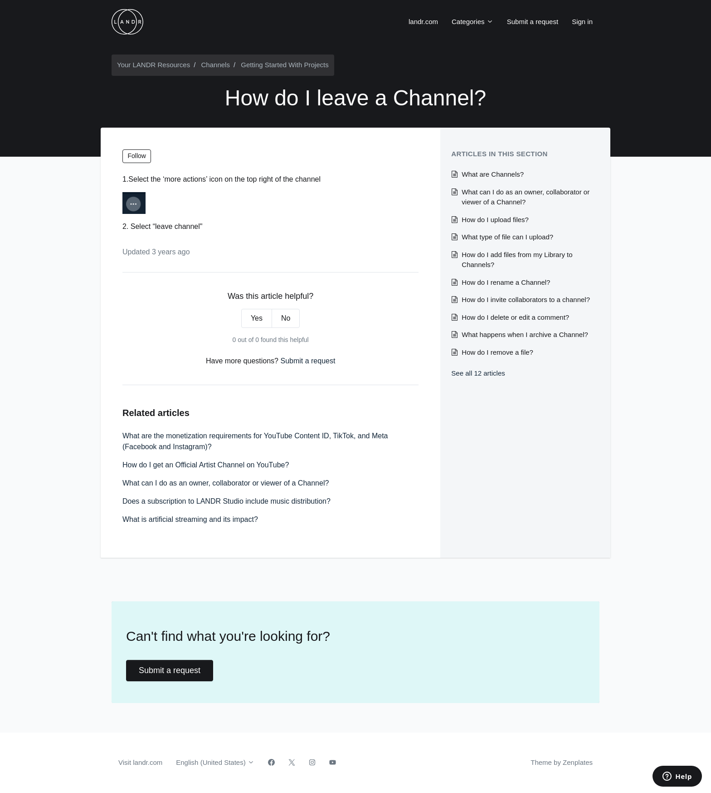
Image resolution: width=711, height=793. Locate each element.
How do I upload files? (495, 219)
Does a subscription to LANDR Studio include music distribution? (226, 501)
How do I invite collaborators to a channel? (526, 299)
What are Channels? (493, 174)
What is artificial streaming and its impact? (190, 519)
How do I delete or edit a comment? (515, 317)
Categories (472, 21)
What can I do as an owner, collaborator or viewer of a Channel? (225, 483)
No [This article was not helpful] (285, 318)
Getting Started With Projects (284, 65)
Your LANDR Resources (153, 65)
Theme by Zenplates (561, 761)
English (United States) (215, 762)
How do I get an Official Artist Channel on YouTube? (205, 465)
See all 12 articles (478, 373)
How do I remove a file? (497, 352)
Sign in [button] (582, 21)
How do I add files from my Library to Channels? (517, 260)
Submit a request (532, 21)
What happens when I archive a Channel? (525, 334)
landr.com (423, 21)
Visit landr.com (140, 762)
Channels (215, 65)
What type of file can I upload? (507, 237)
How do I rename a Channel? (506, 282)
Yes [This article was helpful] (257, 318)
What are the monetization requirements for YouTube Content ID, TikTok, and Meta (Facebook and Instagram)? (255, 441)
